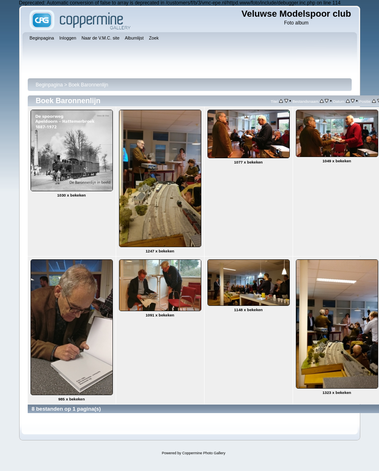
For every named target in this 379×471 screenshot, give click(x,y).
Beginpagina (49, 85)
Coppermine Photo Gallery (203, 453)
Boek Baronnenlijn (88, 85)
